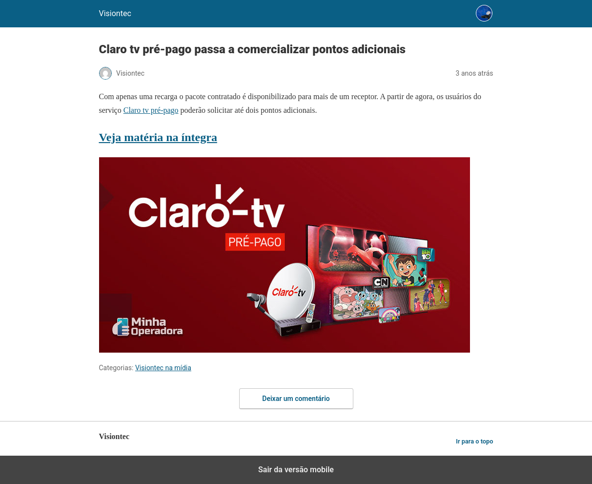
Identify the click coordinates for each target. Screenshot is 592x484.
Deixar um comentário (295, 398)
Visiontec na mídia (163, 368)
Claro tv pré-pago (151, 110)
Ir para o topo (474, 441)
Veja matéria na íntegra (158, 137)
